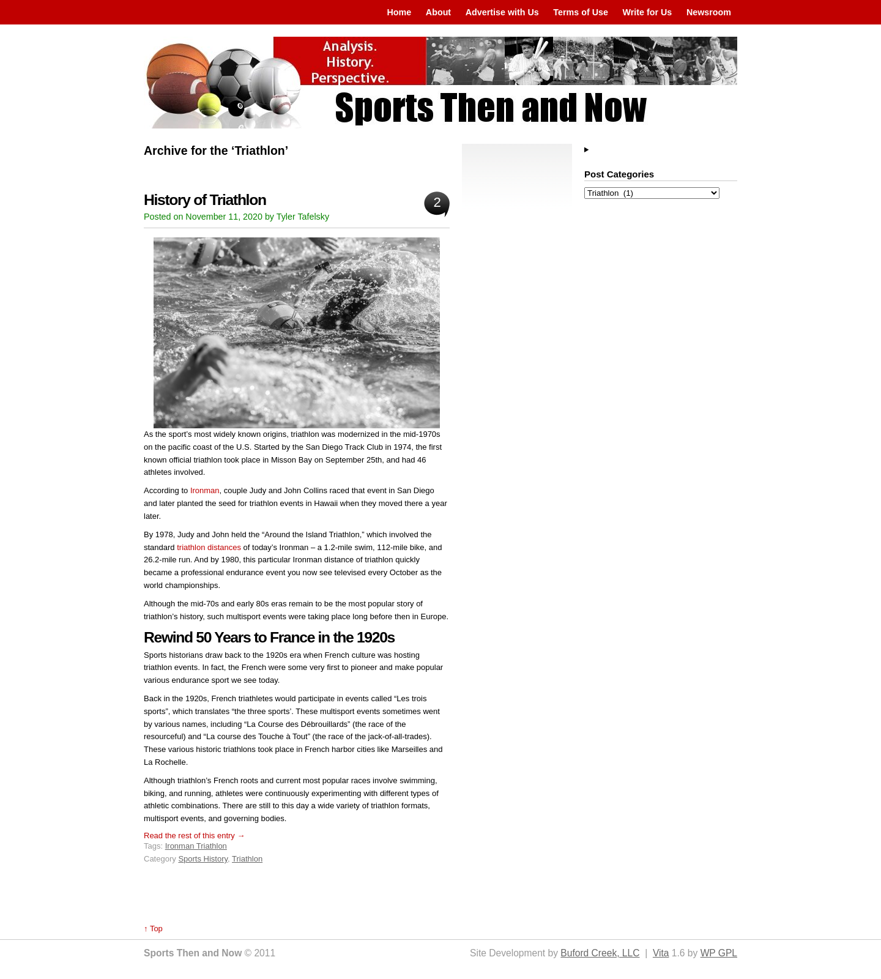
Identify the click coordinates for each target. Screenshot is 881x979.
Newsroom (708, 12)
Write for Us (647, 12)
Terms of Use (580, 12)
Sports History (203, 858)
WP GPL (719, 953)
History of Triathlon (205, 200)
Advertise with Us (502, 12)
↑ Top (153, 928)
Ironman (205, 490)
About (438, 12)
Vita (661, 953)
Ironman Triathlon (196, 846)
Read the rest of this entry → (194, 835)
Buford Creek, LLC (599, 953)
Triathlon (247, 858)
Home (399, 12)
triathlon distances (209, 547)
